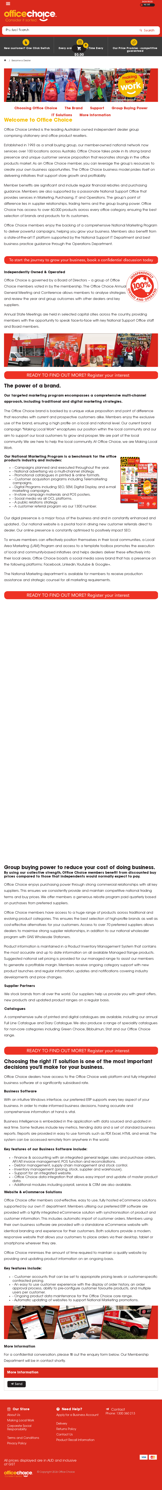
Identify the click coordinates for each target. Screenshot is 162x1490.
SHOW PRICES (147, 2)
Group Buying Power (130, 108)
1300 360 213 (125, 1413)
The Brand (74, 108)
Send (18, 1384)
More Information (95, 115)
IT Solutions (61, 115)
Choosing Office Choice (35, 108)
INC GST (147, 5)
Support (97, 108)
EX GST (141, 5)
